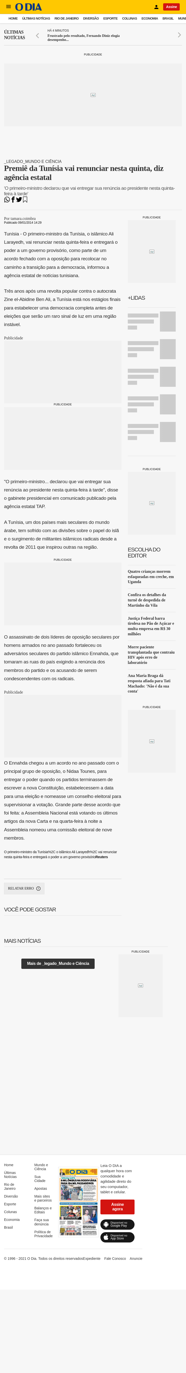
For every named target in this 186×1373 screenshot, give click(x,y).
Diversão (91, 18)
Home (13, 18)
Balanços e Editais (43, 1210)
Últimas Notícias (36, 18)
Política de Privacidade (43, 1234)
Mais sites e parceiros (43, 1198)
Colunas (129, 18)
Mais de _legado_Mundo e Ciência (58, 963)
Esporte (110, 18)
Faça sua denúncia (41, 1222)
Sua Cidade (39, 1179)
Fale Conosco (115, 1259)
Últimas (14, 35)
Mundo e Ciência (41, 1167)
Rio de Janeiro (66, 18)
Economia (150, 18)
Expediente (91, 1259)
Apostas (40, 1189)
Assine (171, 7)
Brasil (168, 18)
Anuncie (136, 1259)
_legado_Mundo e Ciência (32, 161)
